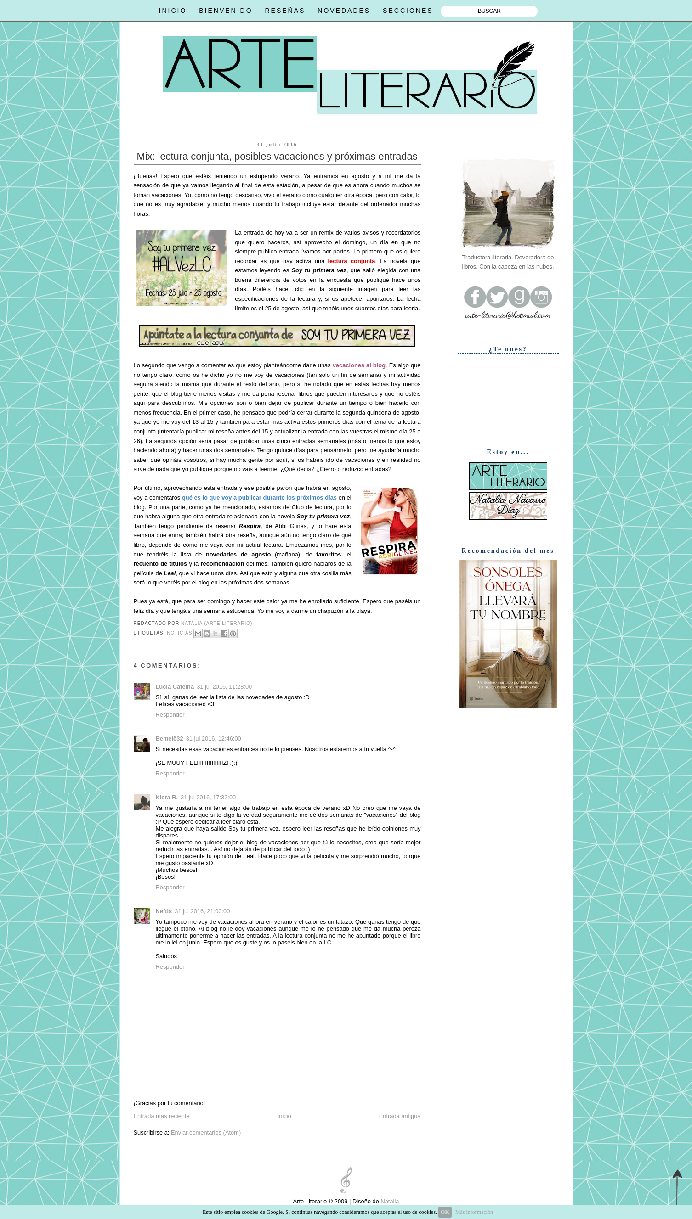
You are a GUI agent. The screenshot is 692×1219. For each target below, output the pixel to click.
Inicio (284, 1115)
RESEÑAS (285, 10)
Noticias (179, 632)
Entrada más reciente (162, 1115)
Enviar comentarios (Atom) (206, 1132)
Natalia (389, 1201)
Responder (170, 714)
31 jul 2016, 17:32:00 (208, 797)
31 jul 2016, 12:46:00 (213, 738)
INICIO (173, 10)
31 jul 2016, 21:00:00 (202, 911)
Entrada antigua (400, 1115)
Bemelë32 (169, 738)
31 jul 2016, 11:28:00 (224, 686)
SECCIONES (408, 10)
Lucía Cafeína (175, 686)
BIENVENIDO (225, 10)
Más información (474, 1212)
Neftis (164, 911)
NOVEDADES (344, 10)
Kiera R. (167, 797)
